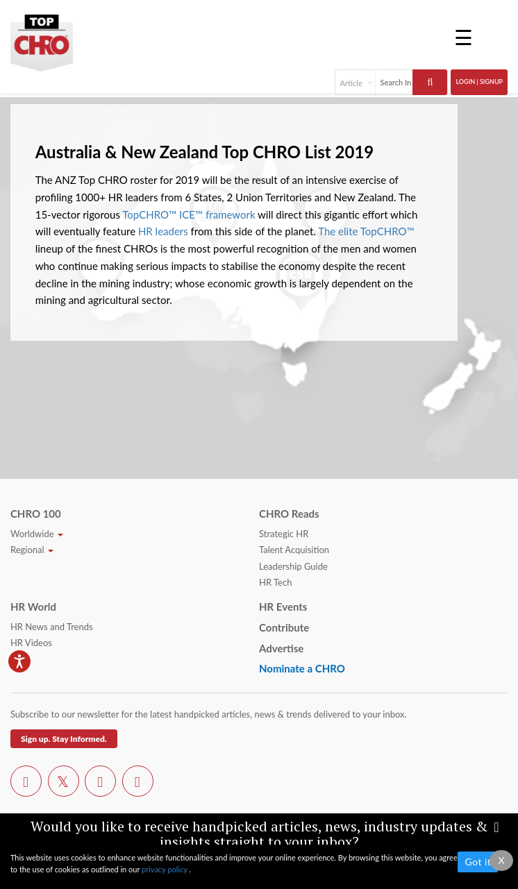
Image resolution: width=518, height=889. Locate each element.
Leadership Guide (293, 566)
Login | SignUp (479, 81)
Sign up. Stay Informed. (64, 739)
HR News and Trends (51, 626)
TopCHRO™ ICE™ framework (188, 214)
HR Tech (275, 582)
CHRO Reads (289, 513)
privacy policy (165, 869)
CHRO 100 (35, 513)
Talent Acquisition (294, 549)
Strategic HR (283, 533)
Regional (31, 549)
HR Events (283, 606)
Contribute (284, 627)
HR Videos (31, 642)
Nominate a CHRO (302, 668)
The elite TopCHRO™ (366, 231)
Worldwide (36, 533)
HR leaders (163, 231)
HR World (33, 606)
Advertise (281, 648)
